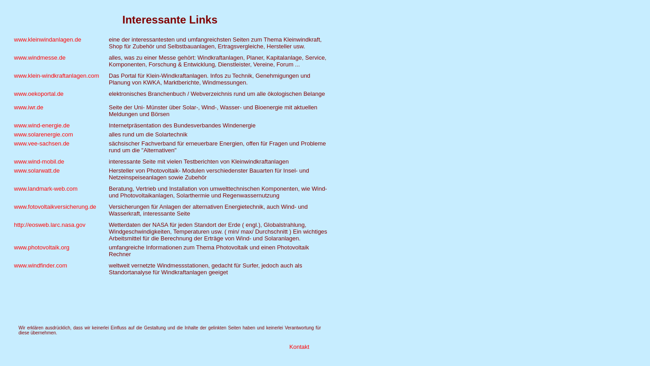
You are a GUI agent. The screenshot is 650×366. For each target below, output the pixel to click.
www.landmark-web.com (46, 188)
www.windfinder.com (40, 265)
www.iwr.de (28, 107)
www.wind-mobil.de (39, 161)
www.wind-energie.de (42, 125)
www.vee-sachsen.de (42, 143)
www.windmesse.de (39, 57)
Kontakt (299, 346)
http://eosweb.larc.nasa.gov (49, 224)
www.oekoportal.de (39, 93)
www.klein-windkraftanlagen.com (56, 75)
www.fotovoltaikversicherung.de (55, 206)
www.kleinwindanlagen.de (47, 39)
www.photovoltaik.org (42, 247)
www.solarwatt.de (37, 170)
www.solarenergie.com (43, 134)
